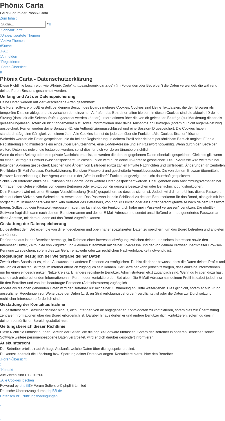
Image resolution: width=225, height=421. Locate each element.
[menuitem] (20, 35)
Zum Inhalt (8, 18)
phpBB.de (54, 391)
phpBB (25, 385)
